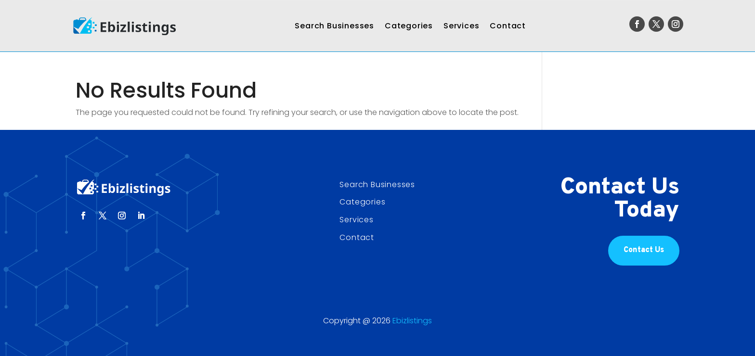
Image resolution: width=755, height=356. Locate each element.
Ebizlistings (412, 320)
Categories (409, 25)
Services (461, 25)
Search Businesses (334, 25)
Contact (508, 25)
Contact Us (644, 250)
